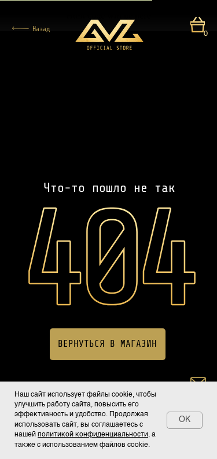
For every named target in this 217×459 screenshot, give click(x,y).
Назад (41, 29)
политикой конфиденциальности (93, 434)
